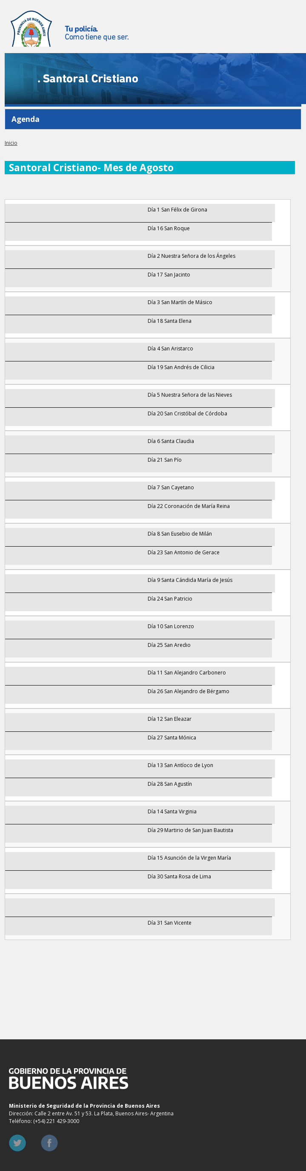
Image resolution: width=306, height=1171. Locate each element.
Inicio (11, 143)
